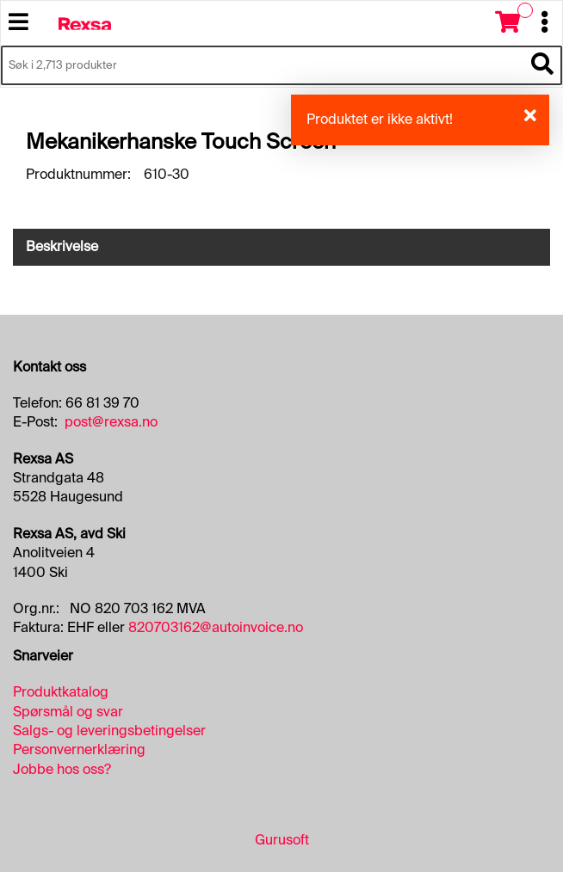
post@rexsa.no (111, 422)
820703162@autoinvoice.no (215, 627)
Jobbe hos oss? (62, 769)
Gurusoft (282, 840)
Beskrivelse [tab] (62, 246)
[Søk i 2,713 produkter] (262, 65)
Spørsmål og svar (68, 712)
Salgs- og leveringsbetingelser (109, 731)
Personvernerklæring (79, 749)
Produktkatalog (60, 692)
